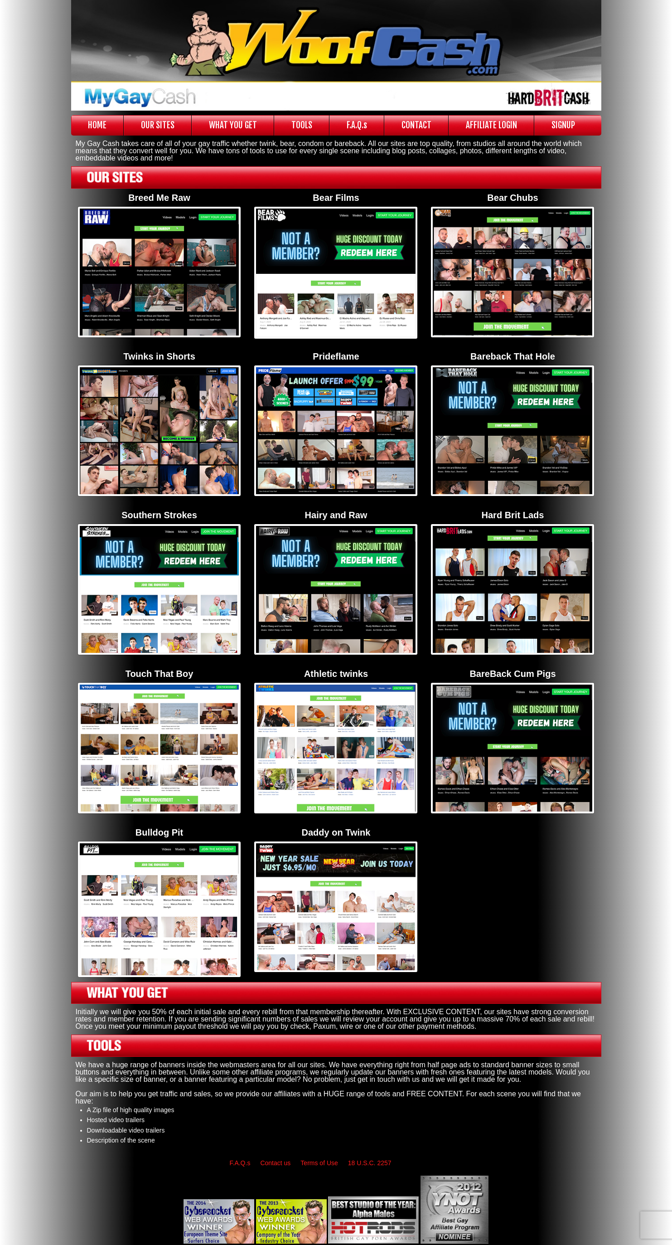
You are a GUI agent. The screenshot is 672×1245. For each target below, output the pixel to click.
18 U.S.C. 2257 (370, 1163)
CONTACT (416, 125)
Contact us (275, 1163)
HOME (97, 125)
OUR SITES (157, 125)
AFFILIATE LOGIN (491, 125)
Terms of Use (319, 1163)
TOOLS (301, 125)
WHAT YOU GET (233, 125)
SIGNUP (563, 125)
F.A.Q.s (357, 125)
